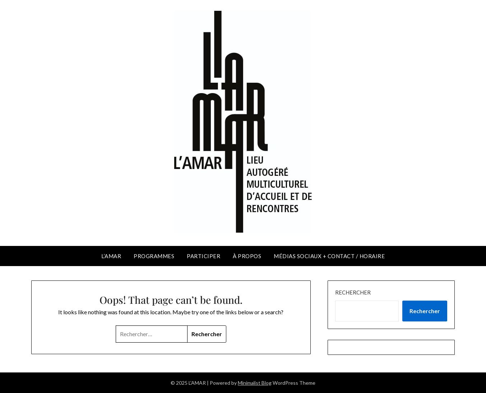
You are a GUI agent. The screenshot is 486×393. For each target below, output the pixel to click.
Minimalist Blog (255, 383)
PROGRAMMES (154, 256)
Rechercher (353, 292)
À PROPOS (247, 256)
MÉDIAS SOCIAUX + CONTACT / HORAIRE (329, 256)
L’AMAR (111, 256)
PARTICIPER (203, 256)
